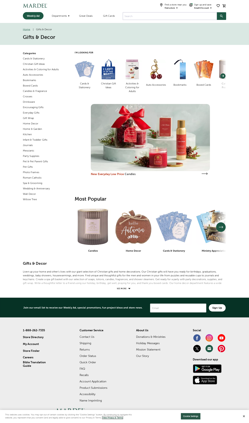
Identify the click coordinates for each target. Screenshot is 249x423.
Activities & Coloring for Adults (41, 69)
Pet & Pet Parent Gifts (35, 161)
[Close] (243, 416)
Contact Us (87, 336)
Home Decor (30, 123)
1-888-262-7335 (34, 330)
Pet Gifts (28, 166)
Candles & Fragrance (35, 91)
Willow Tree (30, 199)
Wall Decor (29, 194)
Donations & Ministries (150, 336)
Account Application (93, 381)
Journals (28, 145)
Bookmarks (29, 80)
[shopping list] (218, 6)
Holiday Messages (147, 343)
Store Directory (33, 337)
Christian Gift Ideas (34, 64)
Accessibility (88, 394)
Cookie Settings (190, 416)
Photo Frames (31, 172)
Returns (85, 349)
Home (26, 29)
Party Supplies (31, 156)
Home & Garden (32, 129)
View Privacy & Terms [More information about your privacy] (112, 417)
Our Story (142, 356)
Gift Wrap (28, 118)
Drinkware (29, 101)
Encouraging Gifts (33, 107)
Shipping (85, 343)
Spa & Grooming (32, 183)
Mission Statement (148, 349)
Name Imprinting (91, 400)
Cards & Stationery (34, 58)
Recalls (84, 375)
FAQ (82, 368)
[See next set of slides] (221, 227)
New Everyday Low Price (107, 174)
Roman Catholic (32, 177)
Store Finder (31, 350)
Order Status (88, 356)
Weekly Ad (33, 15)
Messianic (28, 150)
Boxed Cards (30, 85)
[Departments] (60, 16)
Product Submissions (94, 387)
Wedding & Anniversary (36, 188)
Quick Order (88, 362)
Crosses (27, 96)
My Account (31, 344)
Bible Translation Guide (34, 364)
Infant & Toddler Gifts (35, 139)
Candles (130, 174)
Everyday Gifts (31, 112)
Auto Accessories (33, 74)
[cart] (224, 6)
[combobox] (170, 16)
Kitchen (27, 134)
